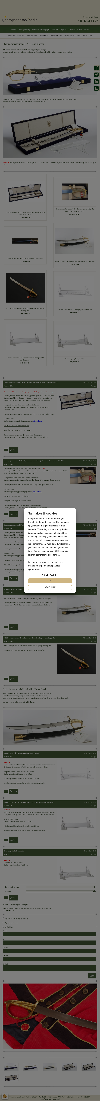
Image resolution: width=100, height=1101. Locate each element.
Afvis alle (50, 587)
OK (50, 580)
